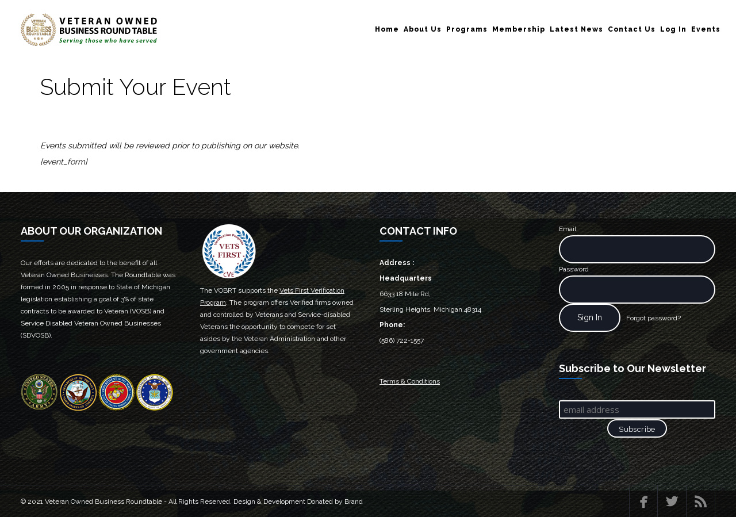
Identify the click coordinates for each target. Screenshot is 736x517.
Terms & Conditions (409, 381)
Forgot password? (653, 318)
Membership (518, 29)
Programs (467, 29)
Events (705, 29)
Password (574, 269)
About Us (423, 29)
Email (567, 229)
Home (387, 29)
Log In (673, 29)
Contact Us (632, 29)
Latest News (576, 29)
